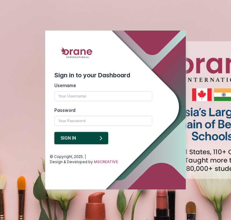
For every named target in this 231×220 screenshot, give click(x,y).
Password (64, 110)
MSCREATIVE (106, 162)
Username (65, 85)
